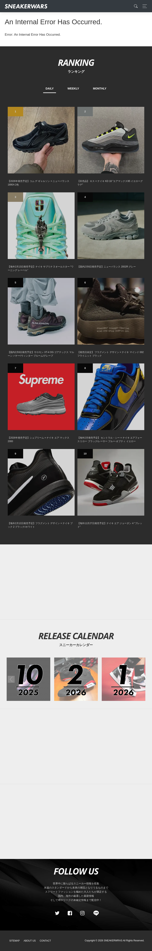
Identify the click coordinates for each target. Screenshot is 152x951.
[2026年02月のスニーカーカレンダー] (76, 679)
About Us (30, 940)
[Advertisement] (76, 582)
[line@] (95, 913)
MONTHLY (99, 88)
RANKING (76, 62)
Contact (45, 940)
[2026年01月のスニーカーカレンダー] (123, 679)
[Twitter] (57, 913)
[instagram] (82, 913)
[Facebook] (69, 913)
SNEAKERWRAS (113, 940)
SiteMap (14, 940)
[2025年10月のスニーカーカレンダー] (28, 679)
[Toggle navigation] (143, 6)
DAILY (50, 88)
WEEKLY (73, 88)
